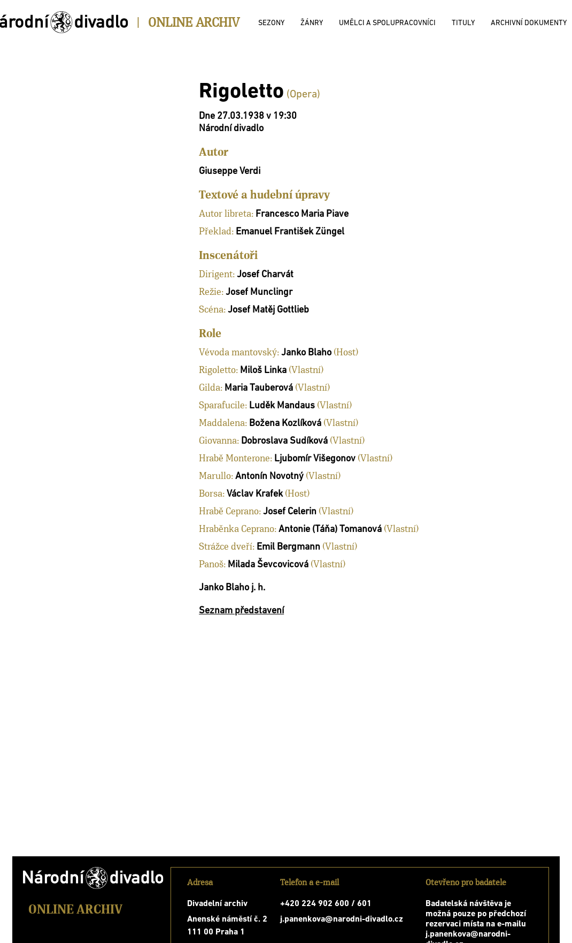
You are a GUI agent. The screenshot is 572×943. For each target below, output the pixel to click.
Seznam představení (241, 611)
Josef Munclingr (259, 292)
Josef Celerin (289, 512)
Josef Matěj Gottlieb (268, 310)
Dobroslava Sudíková (284, 441)
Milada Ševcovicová (268, 565)
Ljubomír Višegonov (314, 459)
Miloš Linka (263, 371)
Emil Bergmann (288, 547)
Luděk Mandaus (282, 406)
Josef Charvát (265, 275)
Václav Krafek (255, 494)
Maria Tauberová (259, 388)
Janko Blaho (306, 353)
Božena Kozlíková (285, 424)
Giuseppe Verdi (229, 171)
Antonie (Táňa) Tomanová (330, 529)
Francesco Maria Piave (302, 214)
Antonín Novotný (269, 477)
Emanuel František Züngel (290, 232)
